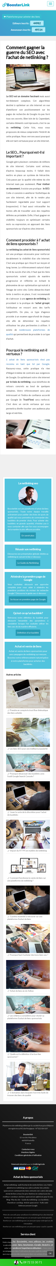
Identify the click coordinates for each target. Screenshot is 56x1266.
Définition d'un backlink (28, 632)
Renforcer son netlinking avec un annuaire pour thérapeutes (28, 1218)
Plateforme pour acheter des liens (22, 16)
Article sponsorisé (31, 1203)
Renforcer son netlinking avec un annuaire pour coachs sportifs (28, 1226)
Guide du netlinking (29, 1200)
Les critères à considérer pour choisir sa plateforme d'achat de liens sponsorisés (25, 1017)
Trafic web (44, 1203)
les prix (25, 1194)
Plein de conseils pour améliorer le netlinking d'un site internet (28, 1215)
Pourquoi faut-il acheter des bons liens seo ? (29, 955)
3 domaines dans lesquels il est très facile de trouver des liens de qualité (27, 1093)
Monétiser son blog (15, 1203)
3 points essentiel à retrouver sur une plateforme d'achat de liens (24, 917)
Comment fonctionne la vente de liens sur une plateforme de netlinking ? (26, 879)
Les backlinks (43, 1200)
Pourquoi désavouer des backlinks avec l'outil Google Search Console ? (25, 775)
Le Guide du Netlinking (28, 563)
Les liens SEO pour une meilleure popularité (28, 749)
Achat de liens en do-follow (22, 991)
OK (50, 1253)
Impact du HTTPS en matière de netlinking (28, 850)
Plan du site (15, 1200)
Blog (8, 1200)
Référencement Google (28, 1205)
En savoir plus (28, 535)
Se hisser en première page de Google (28, 599)
